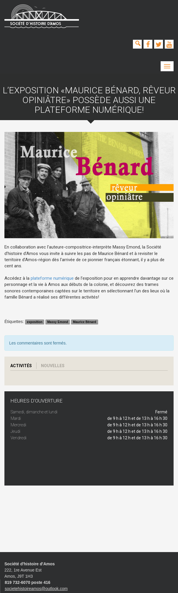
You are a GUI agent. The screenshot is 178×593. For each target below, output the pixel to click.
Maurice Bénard (84, 322)
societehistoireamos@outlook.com (36, 588)
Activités (21, 365)
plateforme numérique (52, 278)
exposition (34, 322)
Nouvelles (53, 365)
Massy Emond (57, 322)
